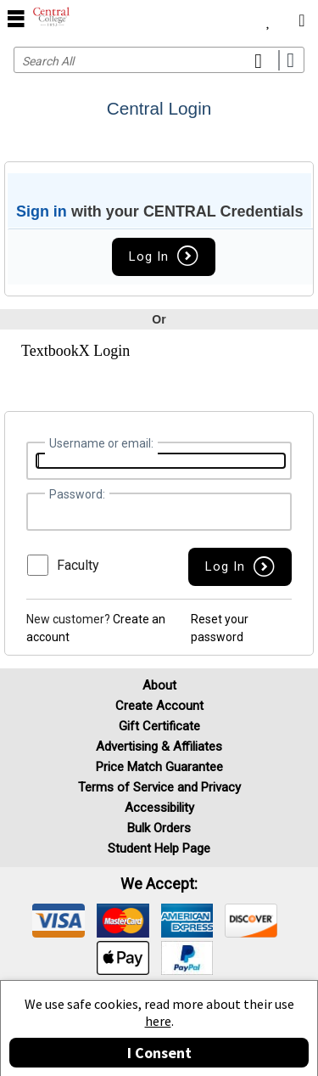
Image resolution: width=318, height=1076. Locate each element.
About (159, 685)
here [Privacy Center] (158, 1020)
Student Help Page (159, 848)
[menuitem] (268, 17)
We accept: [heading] (159, 884)
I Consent (159, 1052)
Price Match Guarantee (159, 767)
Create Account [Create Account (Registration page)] (159, 705)
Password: (77, 494)
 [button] (16, 17)
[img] (58, 921)
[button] (240, 567)
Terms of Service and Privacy (159, 787)
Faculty (78, 565)
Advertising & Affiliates (159, 746)
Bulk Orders (159, 828)
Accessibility (159, 807)
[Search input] (159, 60)
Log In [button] (163, 256)
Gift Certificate (159, 726)
